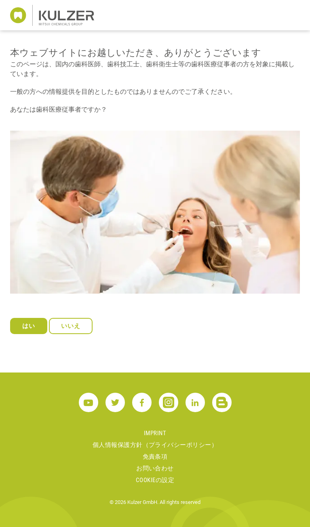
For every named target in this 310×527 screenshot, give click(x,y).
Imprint (155, 433)
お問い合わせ (155, 468)
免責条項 (155, 456)
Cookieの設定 (155, 480)
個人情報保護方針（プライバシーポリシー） (155, 445)
